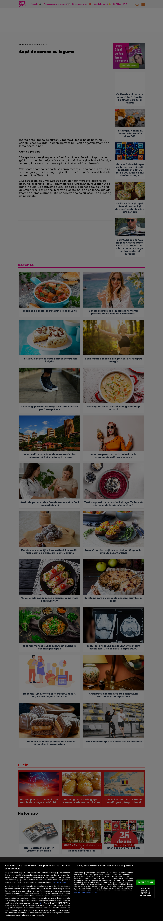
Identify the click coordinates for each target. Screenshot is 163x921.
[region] (81, 891)
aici (41, 903)
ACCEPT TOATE (145, 882)
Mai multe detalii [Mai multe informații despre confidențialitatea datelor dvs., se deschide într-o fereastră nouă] (59, 882)
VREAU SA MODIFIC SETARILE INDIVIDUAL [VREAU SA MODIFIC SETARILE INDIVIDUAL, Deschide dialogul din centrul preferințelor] (145, 892)
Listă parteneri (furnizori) (86, 892)
